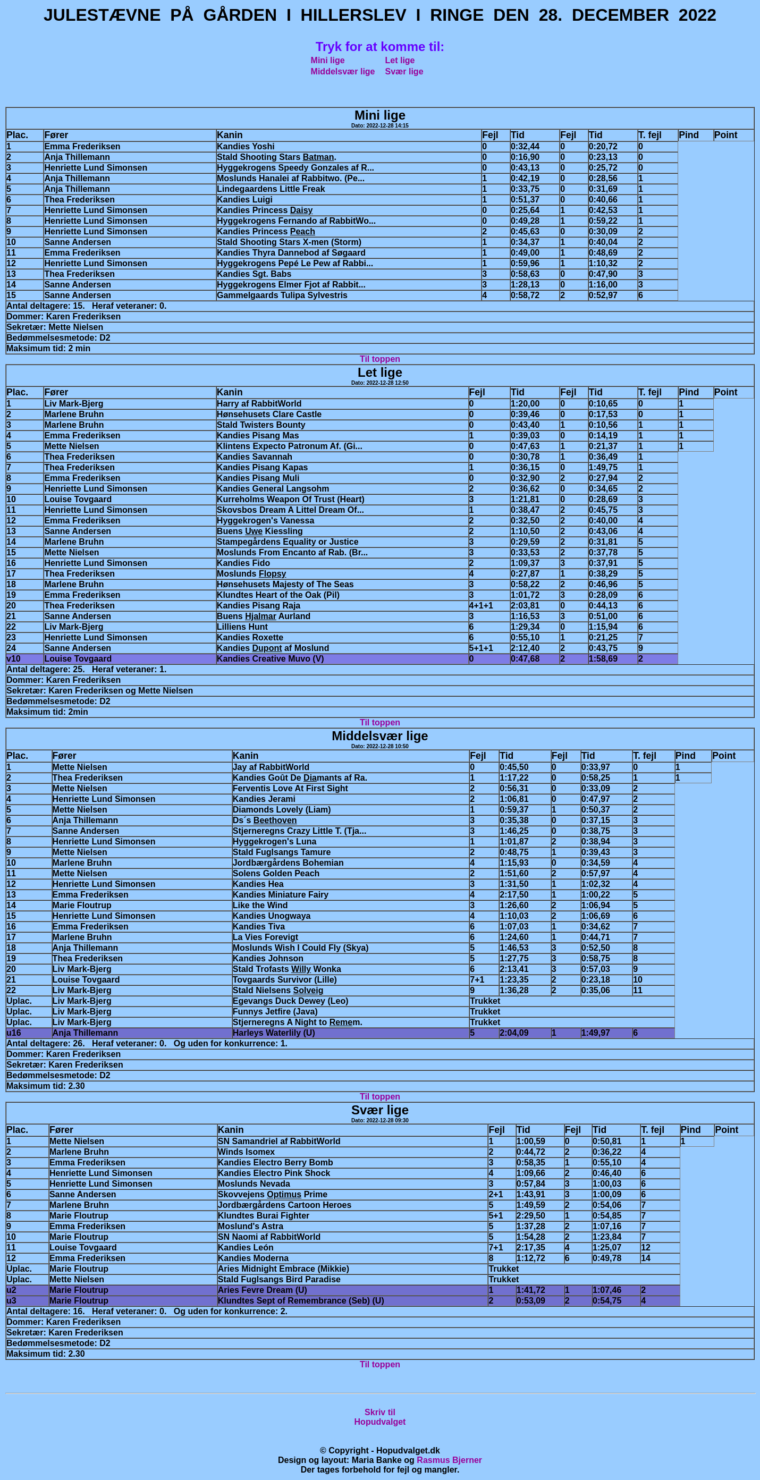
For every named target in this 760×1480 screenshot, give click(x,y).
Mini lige (328, 60)
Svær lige (404, 71)
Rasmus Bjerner (449, 1460)
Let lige (400, 60)
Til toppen (380, 358)
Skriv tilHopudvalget (380, 1417)
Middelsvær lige (343, 71)
